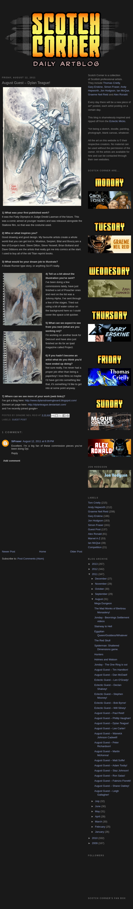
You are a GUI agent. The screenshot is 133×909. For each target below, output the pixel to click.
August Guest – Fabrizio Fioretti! (112, 780)
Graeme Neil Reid (98, 94)
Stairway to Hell (103, 626)
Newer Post (8, 551)
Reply (14, 453)
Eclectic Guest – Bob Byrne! (110, 702)
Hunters (98, 654)
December (101, 578)
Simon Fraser (111, 86)
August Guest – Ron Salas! (109, 775)
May (98, 811)
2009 (95, 843)
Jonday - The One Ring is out (110, 664)
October (100, 588)
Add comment (11, 460)
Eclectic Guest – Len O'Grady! (111, 679)
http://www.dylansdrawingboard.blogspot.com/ (50, 400)
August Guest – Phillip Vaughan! (112, 718)
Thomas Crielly (111, 82)
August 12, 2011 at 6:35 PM (38, 441)
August (99, 599)
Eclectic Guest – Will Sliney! (110, 707)
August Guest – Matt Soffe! (109, 760)
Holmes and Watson (105, 659)
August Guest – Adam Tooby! (110, 765)
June (98, 806)
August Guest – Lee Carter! (109, 728)
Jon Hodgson (107, 90)
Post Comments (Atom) (31, 558)
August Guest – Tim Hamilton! (111, 669)
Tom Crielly (94, 502)
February (100, 826)
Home (42, 551)
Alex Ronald (121, 94)
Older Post (76, 551)
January (100, 831)
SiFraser (16, 441)
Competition (95, 547)
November (101, 583)
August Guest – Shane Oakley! (111, 785)
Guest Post (19, 420)
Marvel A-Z (94, 538)
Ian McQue (123, 90)
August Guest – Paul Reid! (109, 713)
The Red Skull (102, 640)
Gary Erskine (95, 86)
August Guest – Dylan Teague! (111, 723)
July (97, 801)
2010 (95, 838)
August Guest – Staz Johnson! (111, 770)
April (98, 816)
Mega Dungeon (103, 603)
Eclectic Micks (117, 121)
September (101, 593)
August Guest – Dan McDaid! (110, 674)
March (99, 821)
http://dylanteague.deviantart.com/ (47, 404)
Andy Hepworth (96, 507)
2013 (95, 563)
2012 (95, 569)
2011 (95, 574)
